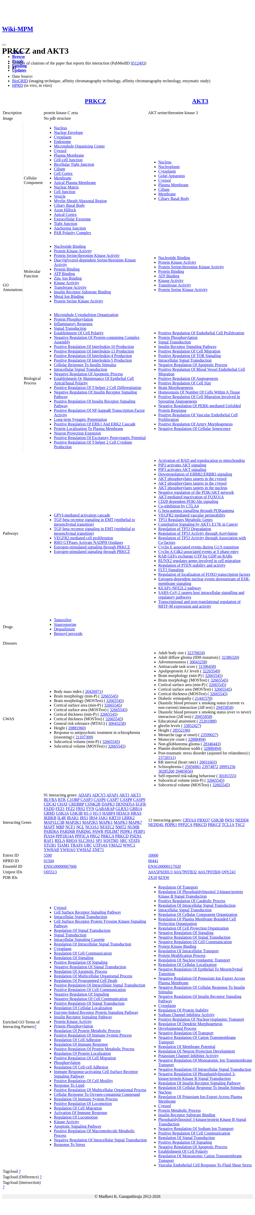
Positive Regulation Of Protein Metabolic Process (94, 1049)
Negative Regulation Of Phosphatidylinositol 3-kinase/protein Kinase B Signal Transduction (197, 1076)
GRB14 (136, 809)
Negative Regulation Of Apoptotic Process (88, 374)
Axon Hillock (65, 210)
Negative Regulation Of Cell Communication (91, 999)
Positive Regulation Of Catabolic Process (191, 901)
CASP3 (86, 799)
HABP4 (108, 813)
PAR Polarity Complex (72, 233)
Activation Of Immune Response (80, 1112)
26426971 (93, 691)
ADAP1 (84, 795)
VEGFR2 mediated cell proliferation (83, 538)
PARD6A (51, 831)
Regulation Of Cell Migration (78, 1108)
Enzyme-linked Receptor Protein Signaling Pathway (96, 1012)
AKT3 (200, 101)
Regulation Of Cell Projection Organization (193, 928)
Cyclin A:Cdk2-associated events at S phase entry (198, 551)
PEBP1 (139, 831)
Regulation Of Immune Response (81, 1044)
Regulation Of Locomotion (76, 1117)
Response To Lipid (69, 1085)
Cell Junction (64, 192)
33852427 (192, 726)
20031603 (207, 762)
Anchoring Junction (70, 228)
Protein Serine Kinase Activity (78, 301)
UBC (88, 845)
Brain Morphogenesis (175, 387)
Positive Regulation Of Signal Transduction (89, 1003)
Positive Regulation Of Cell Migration (189, 351)
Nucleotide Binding (70, 246)
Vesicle (60, 196)
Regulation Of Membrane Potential (186, 1046)
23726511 (166, 757)
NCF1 (70, 827)
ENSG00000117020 (164, 866)
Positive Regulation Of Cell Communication (90, 989)
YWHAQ (67, 850)
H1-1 (88, 813)
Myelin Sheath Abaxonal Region (80, 201)
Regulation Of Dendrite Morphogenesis (190, 1024)
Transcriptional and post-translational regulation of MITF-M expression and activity (199, 604)
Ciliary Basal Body (69, 205)
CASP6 (100, 799)
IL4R (61, 818)
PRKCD (122, 836)
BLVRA (50, 799)
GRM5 (49, 813)
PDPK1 (126, 831)
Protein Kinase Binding (177, 946)
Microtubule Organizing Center (79, 146)
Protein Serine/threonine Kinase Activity (87, 255)
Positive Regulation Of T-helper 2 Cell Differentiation (97, 387)
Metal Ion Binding (69, 296)
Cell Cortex (63, 173)
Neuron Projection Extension (77, 433)
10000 (153, 855)
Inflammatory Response (73, 324)
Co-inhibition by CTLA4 (178, 506)
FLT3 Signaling (171, 570)
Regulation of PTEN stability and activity (192, 565)
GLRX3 (122, 809)
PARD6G (84, 831)
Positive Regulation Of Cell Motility (83, 1081)
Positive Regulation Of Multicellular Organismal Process (100, 1090)
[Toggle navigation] (4, 45)
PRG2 (95, 836)
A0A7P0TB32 (185, 872)
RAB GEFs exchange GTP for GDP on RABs (195, 556)
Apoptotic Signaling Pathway (77, 1126)
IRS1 (84, 818)
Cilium (59, 169)
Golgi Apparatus (171, 176)
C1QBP (73, 799)
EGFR (141, 804)
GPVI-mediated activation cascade (82, 515)
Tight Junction (65, 223)
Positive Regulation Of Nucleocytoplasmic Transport (201, 1019)
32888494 (196, 739)
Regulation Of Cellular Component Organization (198, 914)
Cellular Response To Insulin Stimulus (85, 365)
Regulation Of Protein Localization (82, 1053)
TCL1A (228, 824)
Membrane (62, 178)
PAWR (97, 831)
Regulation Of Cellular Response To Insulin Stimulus (201, 1087)
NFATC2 (107, 827)
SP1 (99, 840)
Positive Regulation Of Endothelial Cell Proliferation (201, 333)
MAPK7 (135, 822)
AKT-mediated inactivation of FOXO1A (191, 497)
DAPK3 (108, 804)
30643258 (116, 723)
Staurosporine (65, 624)
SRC (123, 840)
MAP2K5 (90, 822)
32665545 (109, 696)
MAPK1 (106, 822)
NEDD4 (241, 820)
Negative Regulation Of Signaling (81, 994)
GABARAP (105, 809)
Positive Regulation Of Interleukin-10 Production (94, 346)
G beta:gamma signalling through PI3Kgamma (196, 510)
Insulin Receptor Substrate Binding (82, 292)
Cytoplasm (62, 137)
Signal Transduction (70, 328)
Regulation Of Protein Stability (183, 1010)
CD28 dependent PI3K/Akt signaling (188, 501)
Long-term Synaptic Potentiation (80, 419)
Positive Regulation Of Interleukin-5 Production (93, 360)
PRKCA (107, 836)
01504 (49, 861)
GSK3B (76, 813)
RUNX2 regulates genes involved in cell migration (199, 561)
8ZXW (163, 877)
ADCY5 (98, 795)
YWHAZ (83, 850)
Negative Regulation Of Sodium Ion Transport (195, 1128)
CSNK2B (92, 804)
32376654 (195, 653)
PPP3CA (82, 836)
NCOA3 (92, 827)
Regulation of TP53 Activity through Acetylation (198, 533)
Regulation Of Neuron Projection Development (196, 1051)
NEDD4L (156, 824)
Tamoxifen (62, 620)
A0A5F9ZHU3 (160, 872)
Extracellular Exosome (72, 219)
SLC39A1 (86, 840)
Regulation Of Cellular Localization (83, 1008)
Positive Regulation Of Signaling (81, 962)
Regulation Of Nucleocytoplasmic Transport (194, 960)
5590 (48, 855)
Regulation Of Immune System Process (86, 1099)
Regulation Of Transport (178, 887)
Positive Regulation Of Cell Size (184, 383)
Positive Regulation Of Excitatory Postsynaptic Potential (100, 438)
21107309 (84, 737)
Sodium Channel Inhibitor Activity (186, 1015)
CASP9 (139, 799)
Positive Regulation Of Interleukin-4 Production (93, 356)
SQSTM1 (111, 840)
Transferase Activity (70, 287)
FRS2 (80, 809)
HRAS (136, 813)
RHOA (71, 840)
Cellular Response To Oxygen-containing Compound (97, 1094)
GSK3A (62, 813)
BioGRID (20, 81)
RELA (60, 840)
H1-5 (97, 813)
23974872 (210, 767)
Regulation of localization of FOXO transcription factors (204, 574)
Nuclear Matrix (66, 187)
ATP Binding (64, 274)
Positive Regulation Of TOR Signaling (189, 356)
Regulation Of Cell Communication (83, 953)
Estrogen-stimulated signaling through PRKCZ (92, 547)
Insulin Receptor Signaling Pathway (187, 346)
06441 (153, 861)
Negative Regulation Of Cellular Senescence (194, 428)
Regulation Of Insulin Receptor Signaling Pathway (199, 1083)
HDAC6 (123, 813)
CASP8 (126, 799)
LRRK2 (128, 818)
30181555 (227, 776)
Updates (19, 70)
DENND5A (125, 804)
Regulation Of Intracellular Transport (188, 951)
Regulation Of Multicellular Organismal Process (93, 976)
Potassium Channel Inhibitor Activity (188, 1056)
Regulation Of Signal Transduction (82, 930)
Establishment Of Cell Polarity (79, 333)
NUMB (133, 827)
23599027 (209, 735)
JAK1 (103, 818)
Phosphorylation (67, 1062)
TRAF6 (76, 845)
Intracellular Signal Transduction (80, 369)
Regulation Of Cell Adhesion (77, 1040)
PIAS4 (49, 836)
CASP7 (113, 799)
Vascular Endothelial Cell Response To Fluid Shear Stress (205, 1165)
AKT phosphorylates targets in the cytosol (192, 479)
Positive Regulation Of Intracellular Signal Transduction (99, 985)
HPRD (17, 85)
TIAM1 (63, 845)
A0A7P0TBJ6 (209, 872)
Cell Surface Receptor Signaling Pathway (87, 912)
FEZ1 (60, 809)
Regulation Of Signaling (73, 958)
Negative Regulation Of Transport (186, 1033)
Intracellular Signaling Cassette (79, 939)
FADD (49, 809)
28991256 (227, 767)
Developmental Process (177, 1028)
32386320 (230, 657)
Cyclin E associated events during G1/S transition (198, 547)
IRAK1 (73, 818)
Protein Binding (67, 269)
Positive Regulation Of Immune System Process (93, 1035)
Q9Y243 (229, 872)
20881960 (76, 728)
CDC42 (50, 804)
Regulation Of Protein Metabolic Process (87, 1030)
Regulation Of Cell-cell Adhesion (81, 1067)
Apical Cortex (65, 214)
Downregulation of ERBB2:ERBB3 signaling (195, 474)
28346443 (211, 744)
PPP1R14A (65, 836)
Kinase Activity (66, 283)
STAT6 (134, 840)
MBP (60, 827)
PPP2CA (185, 824)
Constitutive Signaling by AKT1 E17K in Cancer (198, 524)
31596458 (207, 666)
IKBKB (50, 818)
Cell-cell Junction (68, 160)
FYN (90, 809)
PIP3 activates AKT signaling (182, 465)
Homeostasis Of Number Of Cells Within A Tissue (199, 392)
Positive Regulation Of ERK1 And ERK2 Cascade (95, 424)
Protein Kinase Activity (73, 251)
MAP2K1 (73, 822)
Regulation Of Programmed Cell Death (85, 980)
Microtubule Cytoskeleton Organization (86, 315)
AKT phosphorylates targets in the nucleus (192, 488)
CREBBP (76, 804)
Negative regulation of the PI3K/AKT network (196, 492)
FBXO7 (203, 820)
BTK (62, 799)
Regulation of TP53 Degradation (184, 529)
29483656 (184, 771)
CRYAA (189, 820)
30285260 (166, 771)
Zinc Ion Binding (68, 278)
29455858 (224, 707)
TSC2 (239, 824)
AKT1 (124, 795)
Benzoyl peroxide (68, 633)
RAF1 (49, 840)
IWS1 (229, 820)
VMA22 (115, 845)
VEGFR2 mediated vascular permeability (191, 515)
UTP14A (100, 845)
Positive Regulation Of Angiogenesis (188, 378)
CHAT (62, 804)
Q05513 (50, 872)
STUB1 (50, 845)
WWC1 (129, 845)
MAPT (49, 827)
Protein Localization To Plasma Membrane (88, 428)
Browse (18, 56)
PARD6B (67, 831)
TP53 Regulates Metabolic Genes (185, 520)
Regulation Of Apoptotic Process (80, 971)
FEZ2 (70, 809)
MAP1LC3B (54, 822)
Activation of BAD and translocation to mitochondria (201, 460)
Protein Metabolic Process (179, 1110)
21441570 (203, 698)
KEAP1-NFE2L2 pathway (179, 588)
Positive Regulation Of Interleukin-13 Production (94, 351)
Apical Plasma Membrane (75, 182)
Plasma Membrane (69, 155)
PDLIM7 (111, 831)
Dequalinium (64, 629)
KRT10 (115, 818)
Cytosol (60, 151)
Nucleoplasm (169, 166)
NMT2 (120, 827)
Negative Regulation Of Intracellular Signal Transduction (100, 1140)
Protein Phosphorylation (73, 319)
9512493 (138, 63)
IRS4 (93, 818)
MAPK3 (120, 822)
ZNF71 (98, 850)
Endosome (62, 141)
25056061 (193, 767)
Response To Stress (69, 1144)
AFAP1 (112, 795)
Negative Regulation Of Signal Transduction (90, 967)
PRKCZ (95, 101)
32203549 (211, 671)
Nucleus (60, 128)
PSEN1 (136, 836)
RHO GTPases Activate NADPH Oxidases (88, 542)
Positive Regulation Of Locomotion (83, 1103)
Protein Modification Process (182, 955)
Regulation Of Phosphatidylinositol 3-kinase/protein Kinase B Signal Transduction (200, 894)
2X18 (152, 877)
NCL (80, 827)
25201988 (207, 721)
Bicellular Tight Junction (74, 164)
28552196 (181, 730)
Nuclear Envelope (68, 132)
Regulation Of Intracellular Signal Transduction (92, 944)
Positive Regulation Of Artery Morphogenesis (195, 424)
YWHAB (51, 850)
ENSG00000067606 (60, 866)
